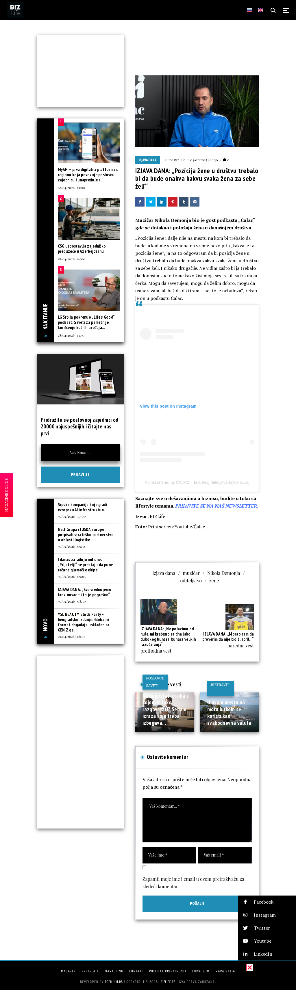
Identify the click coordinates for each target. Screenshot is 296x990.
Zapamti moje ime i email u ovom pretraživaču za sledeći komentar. (193, 882)
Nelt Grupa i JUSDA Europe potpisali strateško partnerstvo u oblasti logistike (86, 535)
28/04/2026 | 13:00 (71, 187)
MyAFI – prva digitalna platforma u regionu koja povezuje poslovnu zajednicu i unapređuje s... (88, 175)
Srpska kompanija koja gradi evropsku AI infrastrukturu (82, 507)
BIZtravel (220, 685)
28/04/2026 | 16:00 (71, 259)
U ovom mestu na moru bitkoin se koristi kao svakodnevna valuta (229, 712)
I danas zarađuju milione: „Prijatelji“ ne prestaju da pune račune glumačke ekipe (85, 565)
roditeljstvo (190, 580)
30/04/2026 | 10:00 (72, 516)
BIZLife (179, 159)
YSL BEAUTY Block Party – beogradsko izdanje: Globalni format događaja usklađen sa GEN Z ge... (84, 622)
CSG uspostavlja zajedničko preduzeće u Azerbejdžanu (82, 248)
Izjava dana (147, 160)
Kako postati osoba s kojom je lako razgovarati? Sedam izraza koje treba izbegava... (166, 709)
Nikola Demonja (223, 573)
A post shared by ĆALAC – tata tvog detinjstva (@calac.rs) (197, 482)
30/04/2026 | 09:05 (72, 576)
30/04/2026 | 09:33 (71, 546)
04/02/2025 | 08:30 (204, 159)
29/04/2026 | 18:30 (71, 636)
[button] (267, 902)
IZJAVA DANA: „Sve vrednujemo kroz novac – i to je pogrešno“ (84, 592)
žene (214, 580)
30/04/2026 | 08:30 (72, 601)
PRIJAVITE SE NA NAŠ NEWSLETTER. (216, 506)
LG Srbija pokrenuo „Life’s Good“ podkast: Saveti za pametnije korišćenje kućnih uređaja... (86, 322)
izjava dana (164, 573)
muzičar (191, 573)
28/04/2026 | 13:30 (71, 335)
